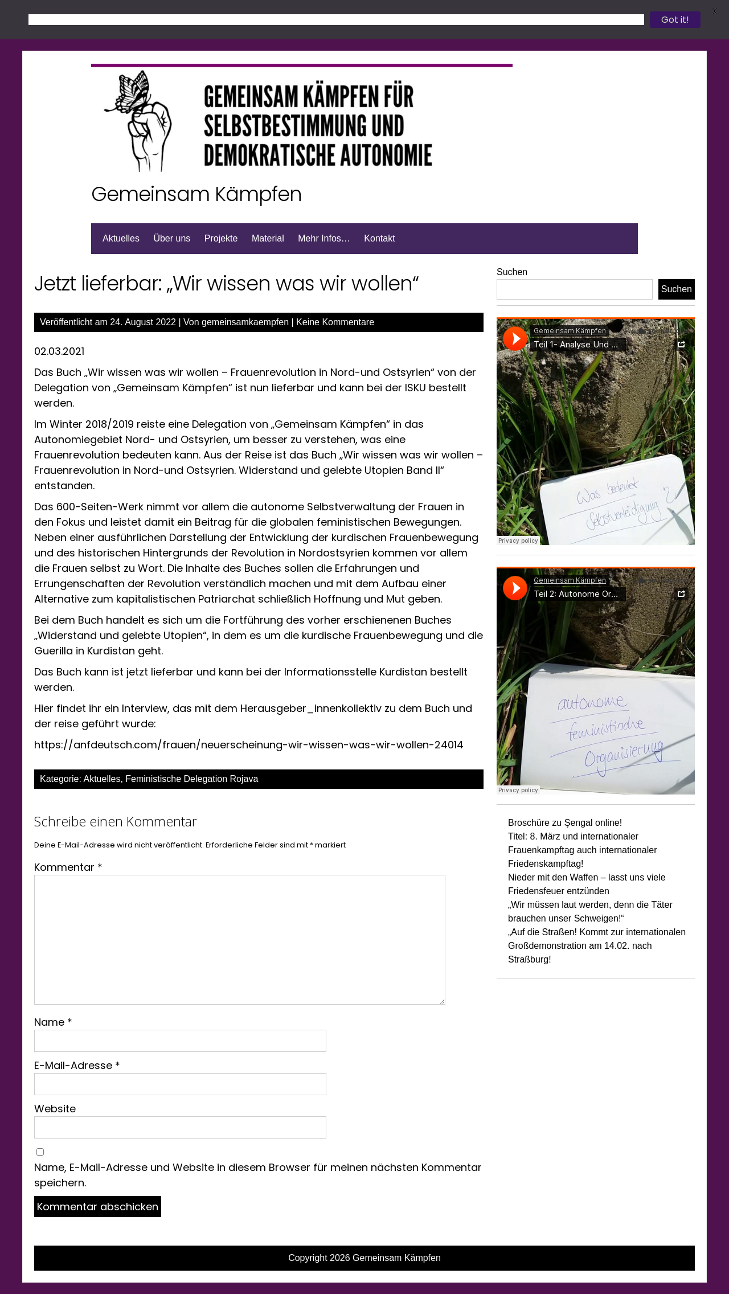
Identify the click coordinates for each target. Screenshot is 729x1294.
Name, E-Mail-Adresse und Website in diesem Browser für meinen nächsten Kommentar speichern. (258, 1175)
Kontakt (379, 238)
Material (268, 238)
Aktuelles (121, 238)
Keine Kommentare (335, 322)
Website (55, 1108)
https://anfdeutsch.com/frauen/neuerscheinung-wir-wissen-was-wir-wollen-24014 (249, 745)
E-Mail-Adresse (77, 1065)
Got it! (675, 19)
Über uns (171, 238)
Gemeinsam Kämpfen (196, 194)
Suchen (512, 272)
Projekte (221, 238)
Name (53, 1022)
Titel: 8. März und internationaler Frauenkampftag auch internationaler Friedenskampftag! (582, 850)
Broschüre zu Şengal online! (565, 823)
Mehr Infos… (324, 238)
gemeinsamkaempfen (245, 322)
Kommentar (68, 867)
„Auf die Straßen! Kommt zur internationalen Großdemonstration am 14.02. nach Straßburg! (597, 945)
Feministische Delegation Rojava (191, 779)
